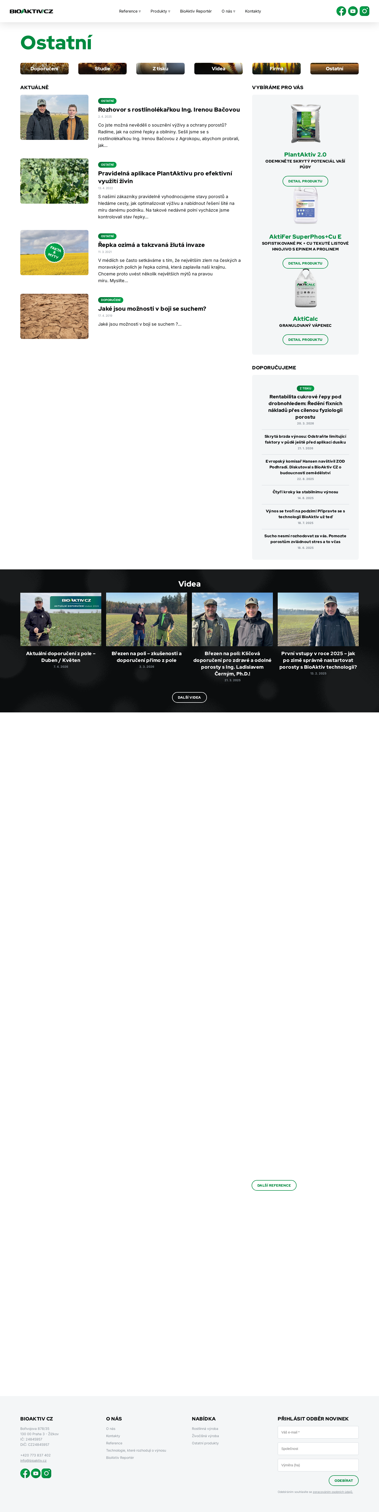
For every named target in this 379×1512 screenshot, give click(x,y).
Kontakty (253, 11)
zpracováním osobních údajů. (333, 1492)
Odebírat (344, 1480)
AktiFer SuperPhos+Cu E (305, 236)
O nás (110, 1428)
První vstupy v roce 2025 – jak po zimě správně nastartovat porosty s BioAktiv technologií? (318, 660)
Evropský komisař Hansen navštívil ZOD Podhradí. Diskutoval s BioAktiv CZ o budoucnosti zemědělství (305, 467)
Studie (102, 68)
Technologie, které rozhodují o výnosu (136, 1450)
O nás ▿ (228, 11)
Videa (218, 68)
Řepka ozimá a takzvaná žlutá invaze (151, 245)
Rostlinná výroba (205, 1428)
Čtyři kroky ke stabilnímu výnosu (305, 491)
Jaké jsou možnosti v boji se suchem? (152, 308)
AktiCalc (305, 318)
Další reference (274, 1185)
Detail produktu (305, 181)
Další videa (189, 697)
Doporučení (44, 68)
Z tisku (160, 68)
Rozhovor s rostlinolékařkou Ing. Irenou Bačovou (169, 109)
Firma (276, 68)
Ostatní (334, 68)
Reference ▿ (130, 11)
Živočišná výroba (205, 1436)
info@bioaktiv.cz (33, 1460)
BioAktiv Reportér (196, 11)
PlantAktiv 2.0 (305, 154)
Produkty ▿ (160, 11)
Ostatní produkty (205, 1443)
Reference (114, 1443)
